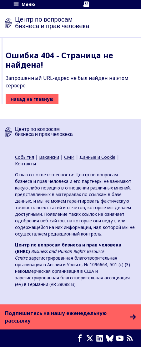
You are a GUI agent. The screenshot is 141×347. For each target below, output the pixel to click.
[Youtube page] (121, 338)
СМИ (69, 157)
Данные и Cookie (97, 157)
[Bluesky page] (111, 338)
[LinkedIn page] (101, 338)
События (24, 157)
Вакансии (49, 157)
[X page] (91, 338)
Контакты (25, 164)
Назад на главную (32, 99)
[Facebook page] (81, 338)
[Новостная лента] (131, 338)
